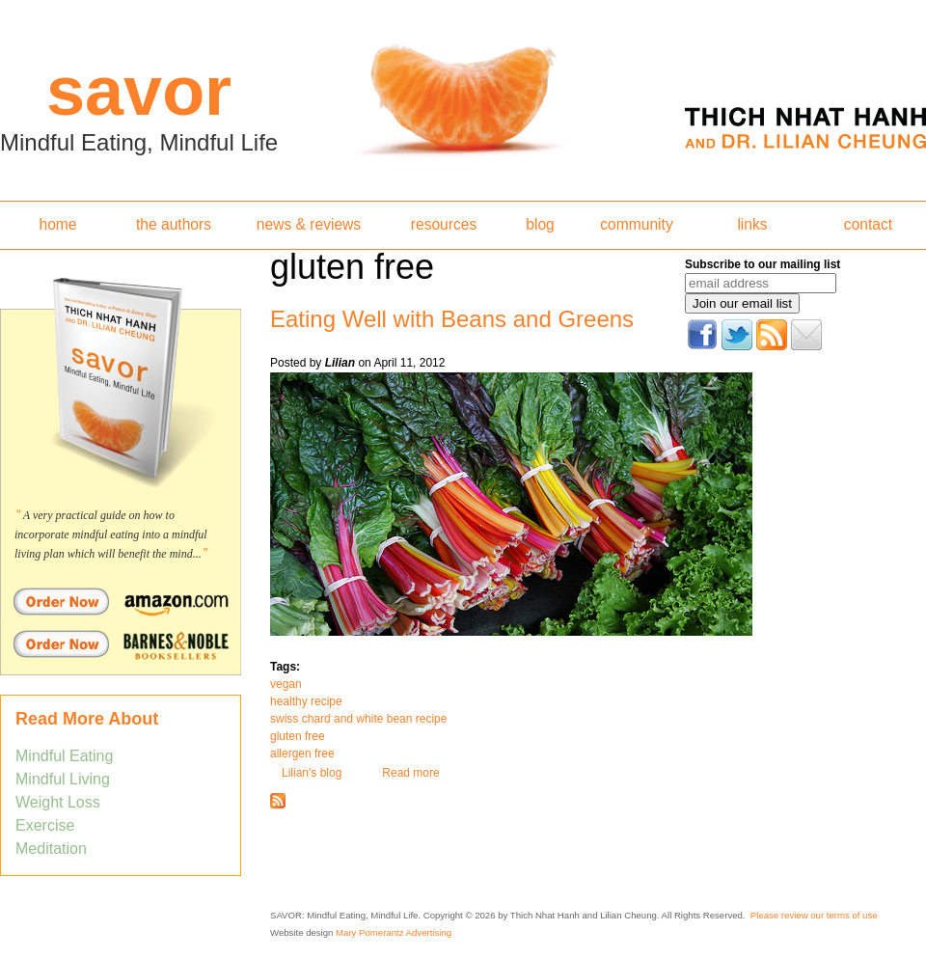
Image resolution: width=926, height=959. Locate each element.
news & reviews (309, 224)
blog (540, 224)
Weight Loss (57, 802)
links (752, 224)
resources (444, 224)
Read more (410, 773)
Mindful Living (62, 779)
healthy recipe (306, 701)
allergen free (302, 753)
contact (868, 224)
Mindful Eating (64, 756)
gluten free (297, 736)
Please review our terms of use (814, 915)
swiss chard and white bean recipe (358, 719)
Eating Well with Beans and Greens (452, 319)
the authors (173, 224)
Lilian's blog (311, 773)
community (636, 224)
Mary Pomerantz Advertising (393, 932)
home (57, 224)
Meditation (51, 848)
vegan (286, 684)
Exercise (44, 825)
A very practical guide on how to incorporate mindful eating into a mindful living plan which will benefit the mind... (110, 534)
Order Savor (120, 601)
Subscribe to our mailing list (762, 264)
